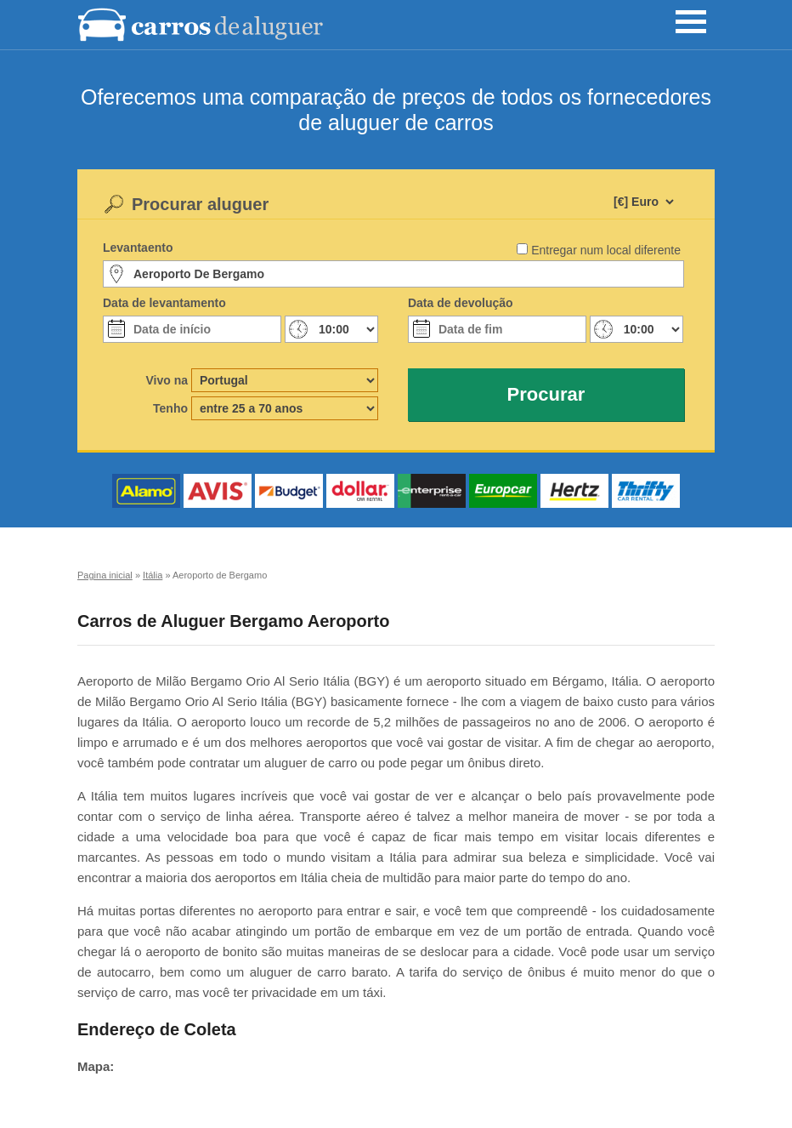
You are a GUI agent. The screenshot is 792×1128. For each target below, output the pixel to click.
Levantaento (138, 247)
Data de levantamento (164, 303)
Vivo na (166, 380)
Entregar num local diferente (606, 250)
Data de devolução (460, 303)
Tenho (170, 408)
